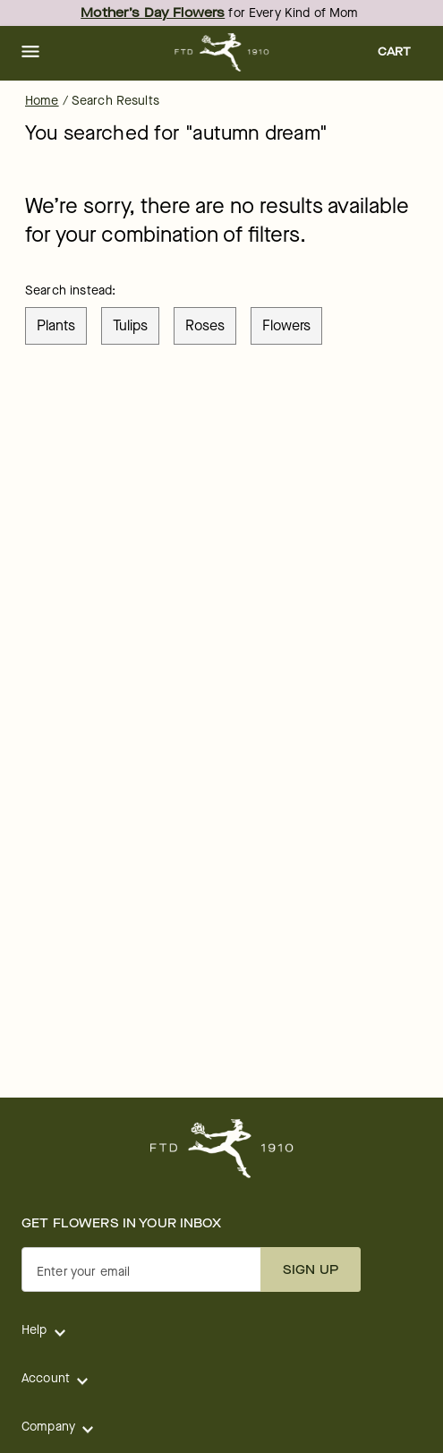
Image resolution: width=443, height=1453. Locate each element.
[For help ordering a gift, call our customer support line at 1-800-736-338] (221, 52)
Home (42, 100)
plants (56, 325)
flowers (286, 325)
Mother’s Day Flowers (153, 12)
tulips (130, 325)
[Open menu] (30, 52)
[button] (30, 52)
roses (205, 325)
